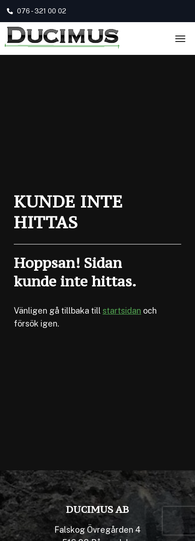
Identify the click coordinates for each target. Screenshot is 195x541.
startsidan (122, 310)
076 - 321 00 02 (36, 11)
